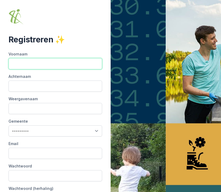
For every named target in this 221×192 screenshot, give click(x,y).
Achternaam (20, 76)
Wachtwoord (20, 166)
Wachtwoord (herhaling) (31, 188)
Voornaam (18, 54)
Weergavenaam (23, 99)
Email (13, 143)
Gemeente (18, 121)
